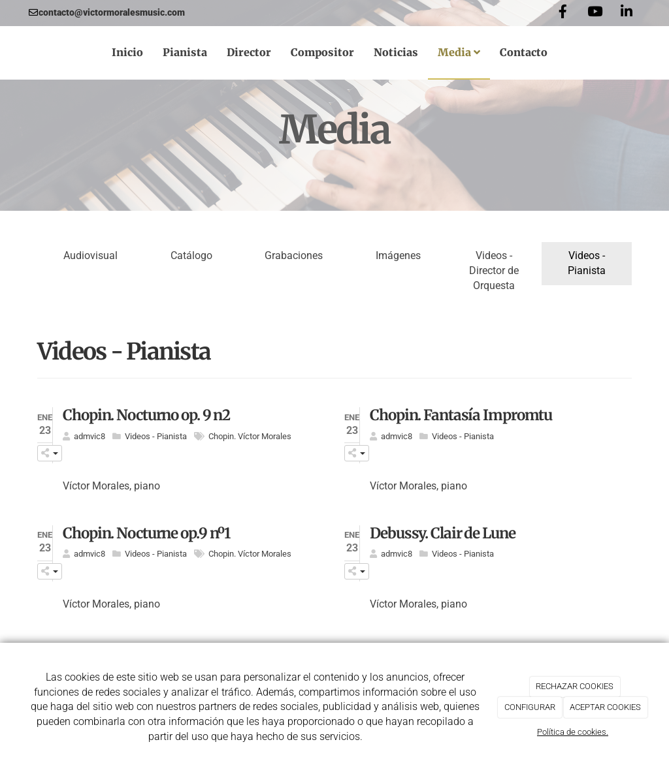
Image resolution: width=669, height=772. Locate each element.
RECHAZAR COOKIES (574, 686)
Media (459, 52)
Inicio (127, 52)
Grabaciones (294, 255)
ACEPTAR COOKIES (605, 707)
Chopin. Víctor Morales (249, 436)
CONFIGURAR (529, 707)
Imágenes (398, 255)
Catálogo (191, 255)
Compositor (322, 52)
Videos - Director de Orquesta (494, 270)
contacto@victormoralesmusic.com (112, 12)
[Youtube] (594, 13)
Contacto (523, 52)
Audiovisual (90, 255)
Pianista (185, 52)
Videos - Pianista (587, 263)
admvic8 (89, 436)
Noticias (396, 52)
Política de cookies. (572, 732)
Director (249, 52)
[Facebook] (562, 13)
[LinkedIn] (626, 13)
